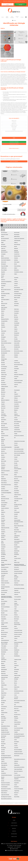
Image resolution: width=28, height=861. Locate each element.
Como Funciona (12, 17)
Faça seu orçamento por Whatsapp (20, 4)
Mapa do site (14, 836)
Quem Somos (7, 17)
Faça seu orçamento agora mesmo (7, 4)
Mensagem (14, 129)
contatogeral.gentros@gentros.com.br (14, 850)
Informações (14, 833)
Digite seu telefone (14, 126)
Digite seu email (14, 123)
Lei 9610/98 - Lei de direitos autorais (19, 803)
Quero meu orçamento (14, 161)
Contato (21, 17)
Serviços (17, 16)
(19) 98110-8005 (14, 848)
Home (3, 17)
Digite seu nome (14, 120)
